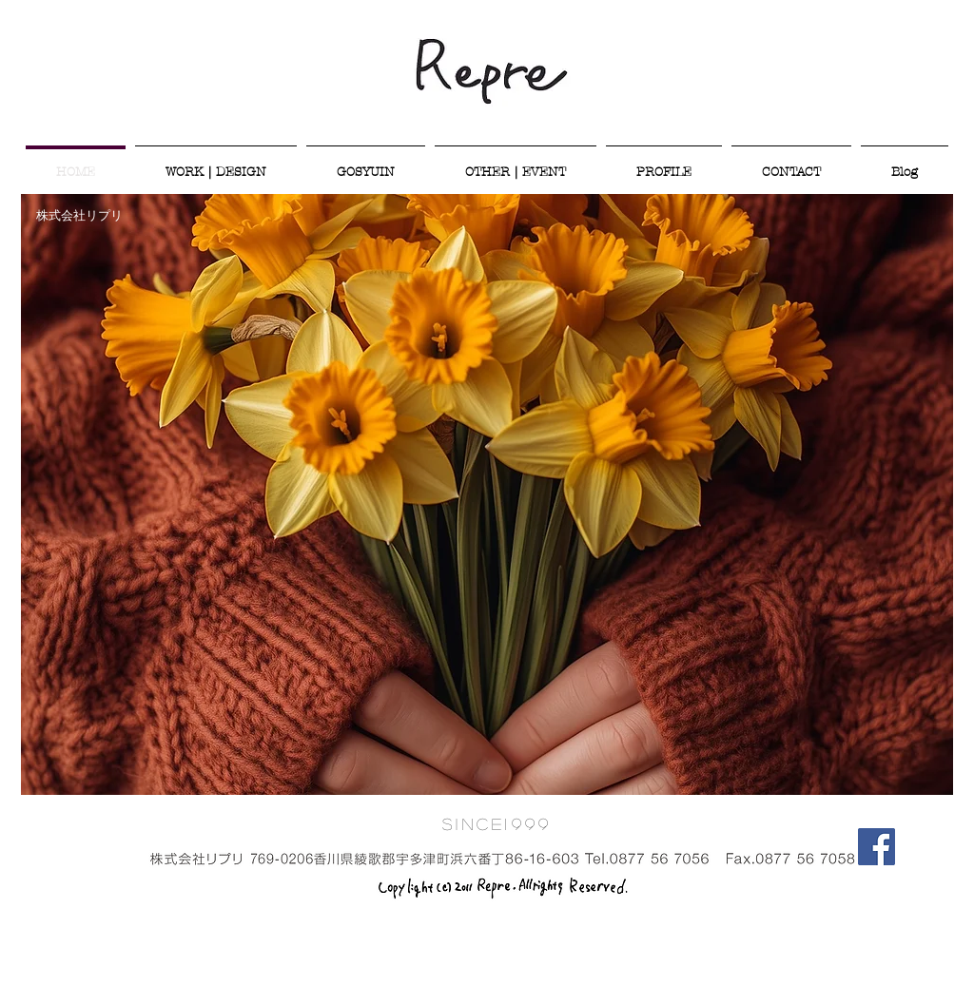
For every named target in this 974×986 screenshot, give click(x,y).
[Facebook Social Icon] (876, 846)
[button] (487, 494)
